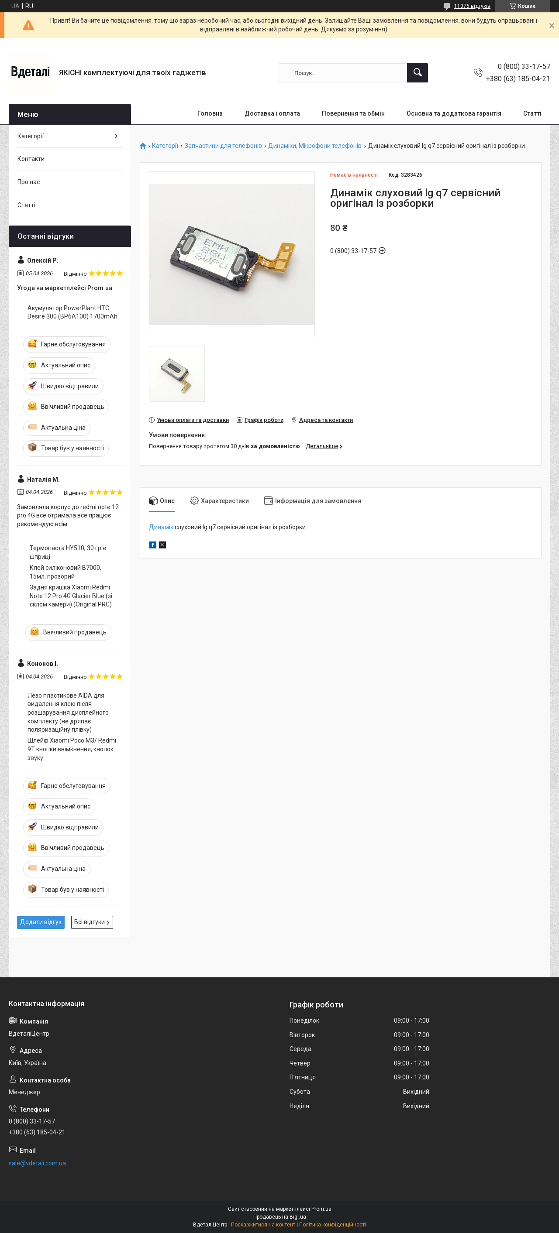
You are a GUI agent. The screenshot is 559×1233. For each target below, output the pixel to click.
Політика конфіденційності (332, 1225)
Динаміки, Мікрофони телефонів (315, 146)
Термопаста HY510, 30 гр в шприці (68, 552)
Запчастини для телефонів (223, 146)
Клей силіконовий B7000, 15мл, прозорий (65, 572)
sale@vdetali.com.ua (37, 1163)
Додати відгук (41, 921)
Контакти (31, 158)
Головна (210, 113)
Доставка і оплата (272, 113)
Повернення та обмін (353, 113)
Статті (532, 113)
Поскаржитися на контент (263, 1225)
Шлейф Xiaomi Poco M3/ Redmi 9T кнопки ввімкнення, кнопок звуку (72, 749)
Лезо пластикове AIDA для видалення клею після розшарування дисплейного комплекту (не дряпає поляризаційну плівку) (68, 712)
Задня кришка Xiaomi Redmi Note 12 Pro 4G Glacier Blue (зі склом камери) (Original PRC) (71, 596)
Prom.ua (321, 1209)
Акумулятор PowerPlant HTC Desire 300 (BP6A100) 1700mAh (72, 312)
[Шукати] (417, 72)
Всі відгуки (89, 921)
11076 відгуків (472, 6)
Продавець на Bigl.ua (279, 1217)
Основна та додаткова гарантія (454, 113)
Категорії (165, 146)
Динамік (161, 527)
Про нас (28, 181)
